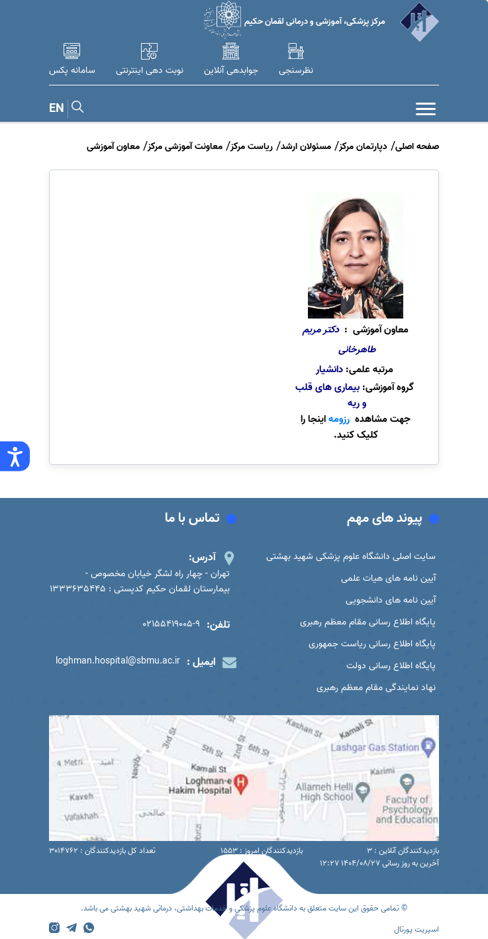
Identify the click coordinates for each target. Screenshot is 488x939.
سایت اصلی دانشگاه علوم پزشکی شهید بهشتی (351, 556)
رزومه (339, 419)
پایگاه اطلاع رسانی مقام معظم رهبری (368, 622)
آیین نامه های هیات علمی (388, 578)
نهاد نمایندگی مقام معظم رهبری (376, 687)
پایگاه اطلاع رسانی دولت (391, 665)
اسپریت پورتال (416, 929)
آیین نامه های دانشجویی (391, 600)
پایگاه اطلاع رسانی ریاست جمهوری (372, 644)
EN (56, 109)
